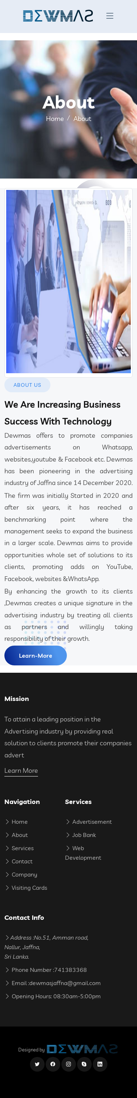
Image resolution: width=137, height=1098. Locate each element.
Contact (18, 861)
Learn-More (35, 655)
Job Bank (80, 834)
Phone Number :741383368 (45, 969)
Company (20, 874)
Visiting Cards (25, 887)
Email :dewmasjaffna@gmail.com (52, 983)
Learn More (21, 770)
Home (55, 118)
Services (19, 848)
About (16, 834)
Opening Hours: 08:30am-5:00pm (52, 996)
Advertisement (88, 821)
